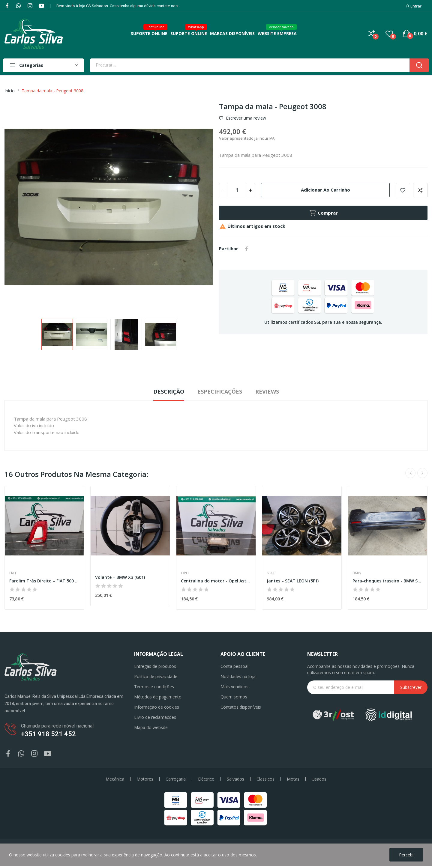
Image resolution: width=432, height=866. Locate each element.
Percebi (406, 855)
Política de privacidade (155, 676)
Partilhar (246, 248)
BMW (356, 573)
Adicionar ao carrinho (325, 190)
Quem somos (233, 697)
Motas (293, 779)
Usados (319, 779)
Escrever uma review (245, 118)
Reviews (267, 391)
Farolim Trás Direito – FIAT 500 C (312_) (44, 581)
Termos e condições (154, 686)
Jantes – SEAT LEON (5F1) (293, 581)
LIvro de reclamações (155, 717)
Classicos (265, 779)
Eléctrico (206, 779)
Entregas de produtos (155, 666)
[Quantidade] (237, 190)
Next (422, 473)
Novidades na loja (238, 676)
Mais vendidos (234, 686)
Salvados (235, 779)
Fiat (12, 573)
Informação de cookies (156, 707)
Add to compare (420, 190)
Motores (144, 779)
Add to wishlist (403, 190)
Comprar (323, 212)
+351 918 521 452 (48, 734)
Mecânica (115, 779)
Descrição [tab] (168, 391)
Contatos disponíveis (240, 707)
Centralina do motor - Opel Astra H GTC (216, 581)
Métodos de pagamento (158, 697)
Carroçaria (176, 779)
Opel (185, 573)
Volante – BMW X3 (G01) (120, 577)
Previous (410, 473)
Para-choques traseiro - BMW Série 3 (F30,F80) (387, 581)
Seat (271, 573)
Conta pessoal (234, 666)
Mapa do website (151, 727)
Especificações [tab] (219, 391)
